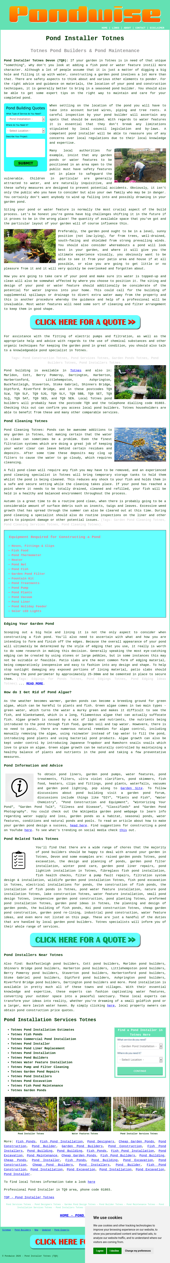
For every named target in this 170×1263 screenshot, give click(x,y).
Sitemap (6, 1230)
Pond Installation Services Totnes (50, 1020)
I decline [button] (114, 1250)
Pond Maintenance (42, 1155)
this (123, 830)
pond (127, 105)
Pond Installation (47, 1169)
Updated (46, 1230)
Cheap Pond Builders (53, 1165)
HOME (105, 28)
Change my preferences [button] (138, 1250)
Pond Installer (46, 1160)
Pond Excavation (138, 1160)
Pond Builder (44, 1146)
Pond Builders (23, 1230)
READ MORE (34, 683)
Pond (7, 370)
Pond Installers (94, 1165)
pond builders (106, 408)
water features (152, 119)
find (18, 963)
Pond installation (145, 982)
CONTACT (140, 28)
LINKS (115, 28)
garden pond (98, 231)
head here (78, 825)
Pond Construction (125, 1146)
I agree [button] (99, 1250)
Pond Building (39, 1151)
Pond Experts (61, 1230)
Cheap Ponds (15, 1160)
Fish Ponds (26, 1141)
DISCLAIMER (157, 28)
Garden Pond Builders (82, 1146)
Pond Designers (100, 1141)
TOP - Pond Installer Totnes (29, 1197)
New (36, 1230)
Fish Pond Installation (61, 1141)
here (28, 830)
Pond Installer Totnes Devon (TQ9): (36, 60)
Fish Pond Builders (118, 1155)
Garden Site (132, 788)
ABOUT (127, 28)
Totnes (75, 370)
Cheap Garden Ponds (136, 1141)
